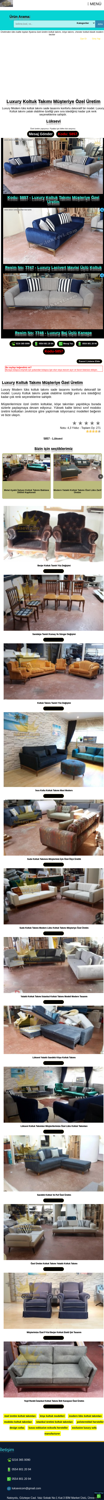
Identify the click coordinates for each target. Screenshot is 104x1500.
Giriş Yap (96, 39)
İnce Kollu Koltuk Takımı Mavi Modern (54, 790)
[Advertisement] (53, 73)
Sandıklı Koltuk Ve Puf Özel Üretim (54, 1195)
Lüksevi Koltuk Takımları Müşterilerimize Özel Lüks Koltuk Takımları (53, 1126)
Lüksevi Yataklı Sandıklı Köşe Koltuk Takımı (54, 1057)
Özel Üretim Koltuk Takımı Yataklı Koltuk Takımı (54, 1263)
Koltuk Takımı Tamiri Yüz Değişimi (54, 703)
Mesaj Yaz (66, 344)
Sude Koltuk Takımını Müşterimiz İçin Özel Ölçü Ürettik (54, 859)
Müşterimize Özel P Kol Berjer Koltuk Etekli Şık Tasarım (54, 1332)
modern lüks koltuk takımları (85, 1416)
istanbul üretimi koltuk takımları (54, 1421)
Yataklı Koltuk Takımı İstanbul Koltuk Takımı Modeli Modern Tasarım (54, 996)
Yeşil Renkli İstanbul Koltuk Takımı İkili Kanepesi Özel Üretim (54, 1401)
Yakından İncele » (53, 571)
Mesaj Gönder (41, 134)
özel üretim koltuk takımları (20, 1416)
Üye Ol (83, 39)
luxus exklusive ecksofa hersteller (48, 1427)
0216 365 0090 (20, 344)
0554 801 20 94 (43, 344)
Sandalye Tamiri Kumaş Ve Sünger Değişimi (54, 634)
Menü (94, 4)
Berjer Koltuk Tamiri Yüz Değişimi (54, 565)
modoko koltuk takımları (18, 1421)
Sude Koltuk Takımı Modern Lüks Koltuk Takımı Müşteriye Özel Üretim (54, 928)
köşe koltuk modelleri (52, 1416)
